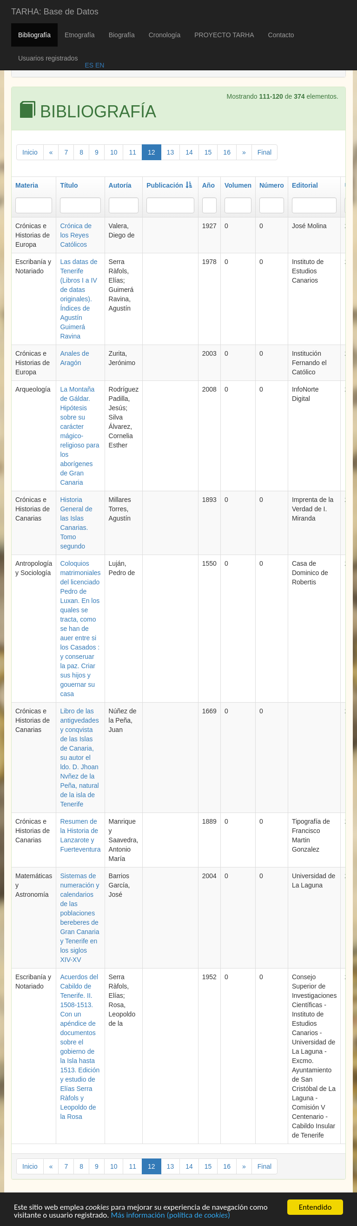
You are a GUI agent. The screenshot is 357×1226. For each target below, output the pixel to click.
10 (114, 152)
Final (264, 152)
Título (69, 185)
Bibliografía (34, 35)
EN (98, 65)
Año (208, 185)
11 (132, 152)
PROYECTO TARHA (224, 35)
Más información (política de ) (170, 1217)
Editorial (305, 185)
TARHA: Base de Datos (55, 11)
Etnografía (80, 35)
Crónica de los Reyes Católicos (76, 235)
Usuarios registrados (48, 58)
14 (189, 152)
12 (151, 152)
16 (227, 152)
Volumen (238, 185)
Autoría (120, 185)
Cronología (165, 35)
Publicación (169, 185)
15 (208, 152)
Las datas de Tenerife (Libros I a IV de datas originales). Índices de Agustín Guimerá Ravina (78, 299)
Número (271, 185)
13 (170, 152)
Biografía (122, 35)
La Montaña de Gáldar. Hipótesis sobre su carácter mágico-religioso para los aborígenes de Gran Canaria (79, 436)
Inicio (30, 152)
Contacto (281, 35)
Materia (26, 185)
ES (89, 65)
